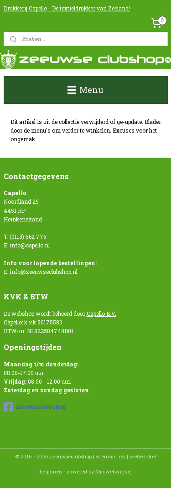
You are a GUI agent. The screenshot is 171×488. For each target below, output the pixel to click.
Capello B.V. (101, 313)
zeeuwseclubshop (35, 406)
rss (122, 456)
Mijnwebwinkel (113, 471)
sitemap (105, 456)
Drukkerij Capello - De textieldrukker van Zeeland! (67, 8)
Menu (85, 89)
